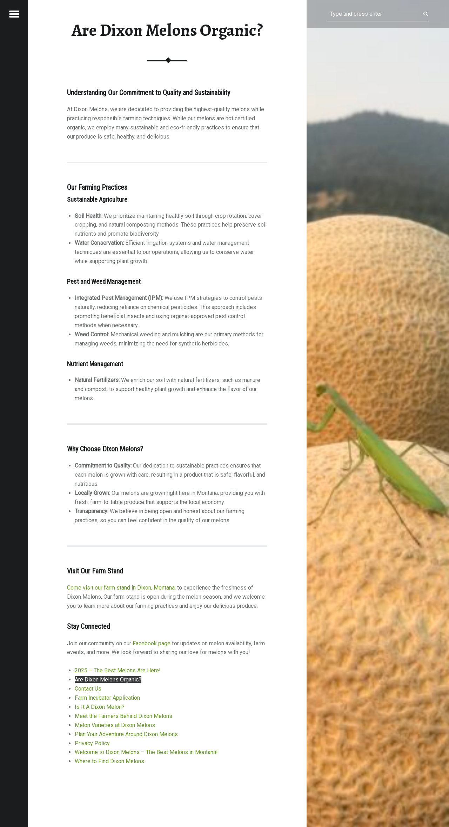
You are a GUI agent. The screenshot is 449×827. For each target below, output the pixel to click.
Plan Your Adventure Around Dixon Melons (126, 734)
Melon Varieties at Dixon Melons (115, 725)
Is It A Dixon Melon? (100, 707)
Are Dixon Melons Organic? (108, 679)
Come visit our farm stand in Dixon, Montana (121, 587)
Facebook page (151, 643)
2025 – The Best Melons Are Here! (118, 670)
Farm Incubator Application (107, 697)
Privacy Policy (92, 743)
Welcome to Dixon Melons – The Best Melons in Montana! (146, 752)
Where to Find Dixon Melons (109, 761)
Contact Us (88, 688)
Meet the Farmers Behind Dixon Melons (123, 716)
